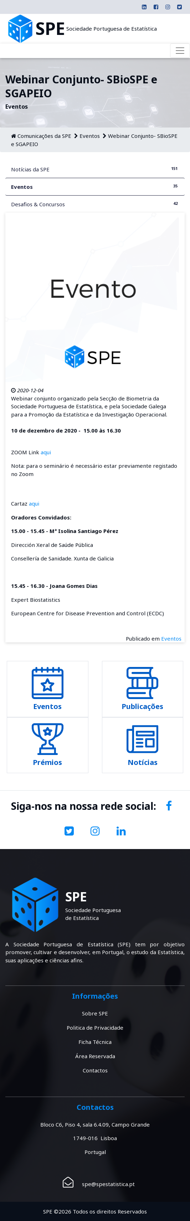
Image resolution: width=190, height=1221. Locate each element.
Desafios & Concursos (95, 204)
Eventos (89, 135)
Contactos (95, 1070)
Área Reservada (95, 1056)
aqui (46, 452)
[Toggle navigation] (180, 50)
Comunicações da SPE (44, 135)
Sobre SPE (95, 1013)
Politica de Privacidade (95, 1027)
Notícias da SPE (95, 169)
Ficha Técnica (95, 1041)
